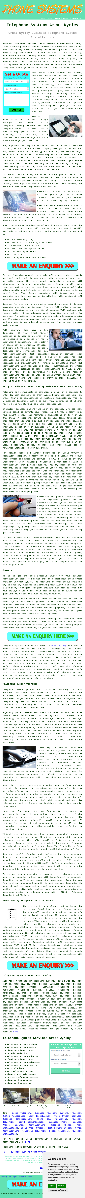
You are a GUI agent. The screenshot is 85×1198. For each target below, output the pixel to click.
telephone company (42, 100)
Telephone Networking (34, 1131)
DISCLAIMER (76, 18)
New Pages (13, 1177)
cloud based (22, 151)
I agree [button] (52, 1185)
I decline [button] (61, 1185)
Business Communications (17, 1119)
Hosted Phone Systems (59, 1128)
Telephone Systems (25, 1177)
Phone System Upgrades (67, 1116)
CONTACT (66, 18)
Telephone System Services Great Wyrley (37, 1038)
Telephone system (13, 689)
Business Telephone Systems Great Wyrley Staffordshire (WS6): (42, 44)
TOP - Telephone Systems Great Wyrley (24, 1152)
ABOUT (57, 18)
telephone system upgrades (51, 927)
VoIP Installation (39, 1116)
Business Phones (59, 1122)
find (11, 981)
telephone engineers (23, 666)
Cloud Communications (32, 1122)
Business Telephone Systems (51, 1113)
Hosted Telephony (21, 1113)
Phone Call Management (52, 1119)
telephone (67, 857)
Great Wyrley (58, 645)
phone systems (56, 73)
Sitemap (4, 1177)
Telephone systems (13, 645)
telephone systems (38, 47)
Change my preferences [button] (58, 1190)
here (15, 1032)
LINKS (50, 18)
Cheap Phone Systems (33, 1128)
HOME (43, 18)
